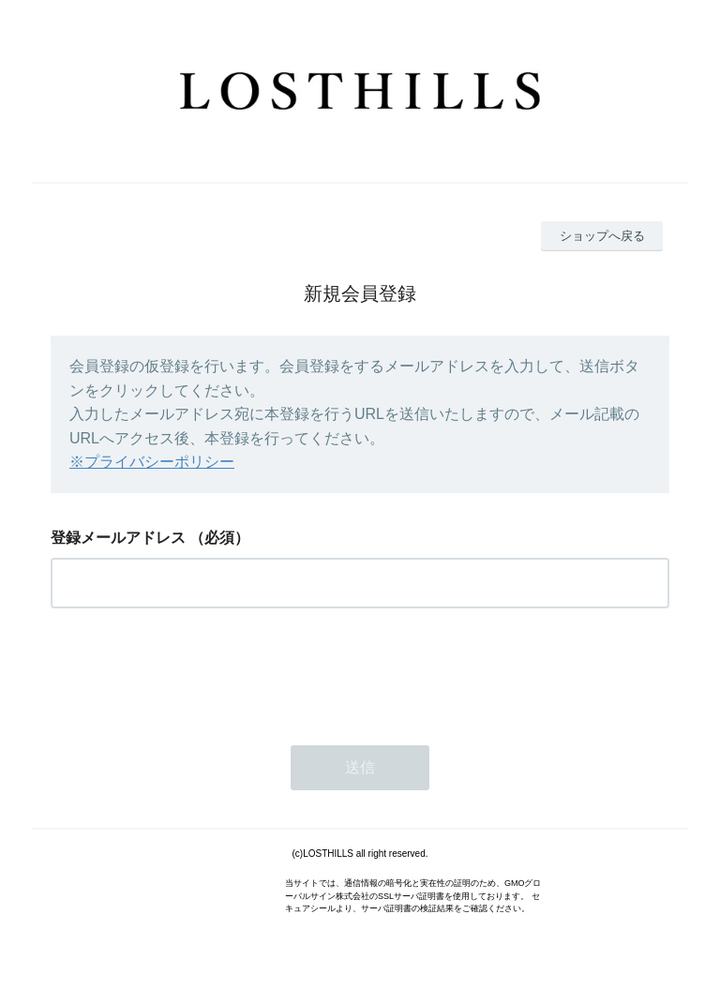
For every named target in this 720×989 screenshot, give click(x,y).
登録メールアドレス (118, 538)
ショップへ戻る (602, 236)
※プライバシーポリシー (151, 462)
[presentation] (193, 671)
